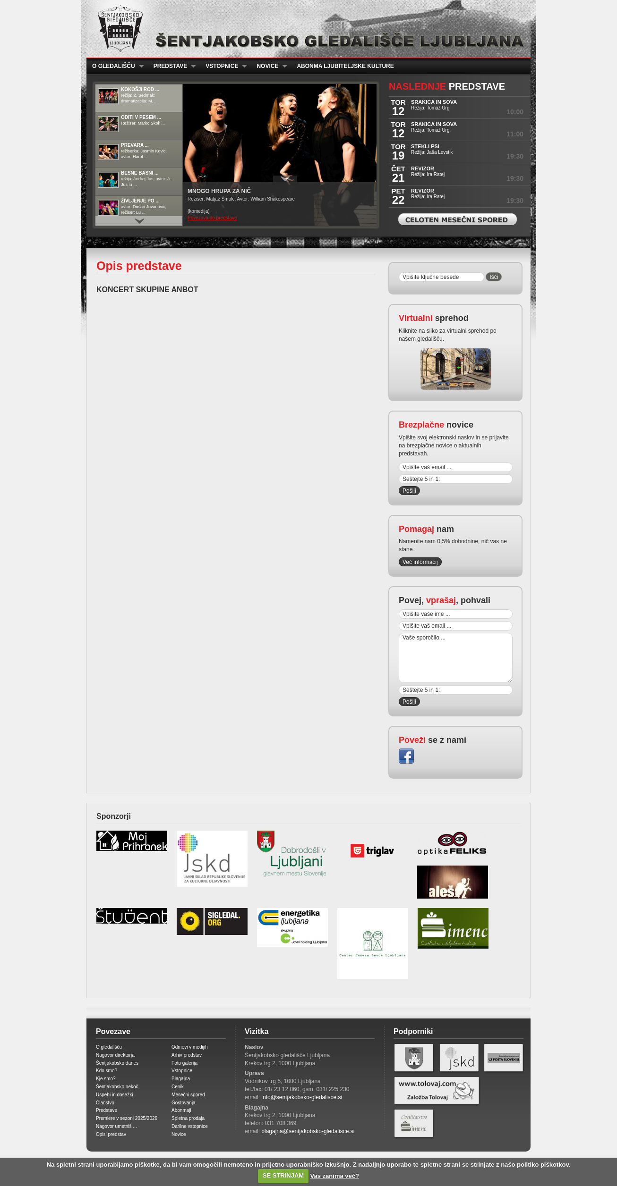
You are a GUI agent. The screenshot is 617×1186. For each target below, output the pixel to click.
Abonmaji (181, 1110)
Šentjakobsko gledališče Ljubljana (306, 29)
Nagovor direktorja (115, 1055)
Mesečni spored (188, 1094)
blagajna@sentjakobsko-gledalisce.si (307, 1131)
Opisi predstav (111, 1134)
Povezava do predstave (212, 217)
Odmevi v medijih (189, 1047)
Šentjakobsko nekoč (117, 1086)
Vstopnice (223, 66)
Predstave (172, 66)
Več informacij (420, 562)
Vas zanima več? (334, 1175)
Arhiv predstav (186, 1055)
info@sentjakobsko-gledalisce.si (301, 1097)
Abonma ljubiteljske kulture (345, 66)
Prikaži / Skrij (285, 179)
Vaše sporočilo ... (456, 658)
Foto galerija (184, 1063)
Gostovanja (183, 1102)
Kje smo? (106, 1078)
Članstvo (105, 1102)
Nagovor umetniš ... (116, 1126)
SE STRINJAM (283, 1175)
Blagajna (180, 1078)
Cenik (177, 1086)
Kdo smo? (106, 1070)
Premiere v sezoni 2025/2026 (126, 1118)
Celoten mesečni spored (457, 219)
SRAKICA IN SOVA (434, 102)
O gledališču (115, 66)
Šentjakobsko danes (117, 1063)
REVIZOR (422, 168)
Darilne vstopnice (189, 1126)
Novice (269, 66)
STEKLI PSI (425, 146)
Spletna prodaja (188, 1118)
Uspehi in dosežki (114, 1094)
